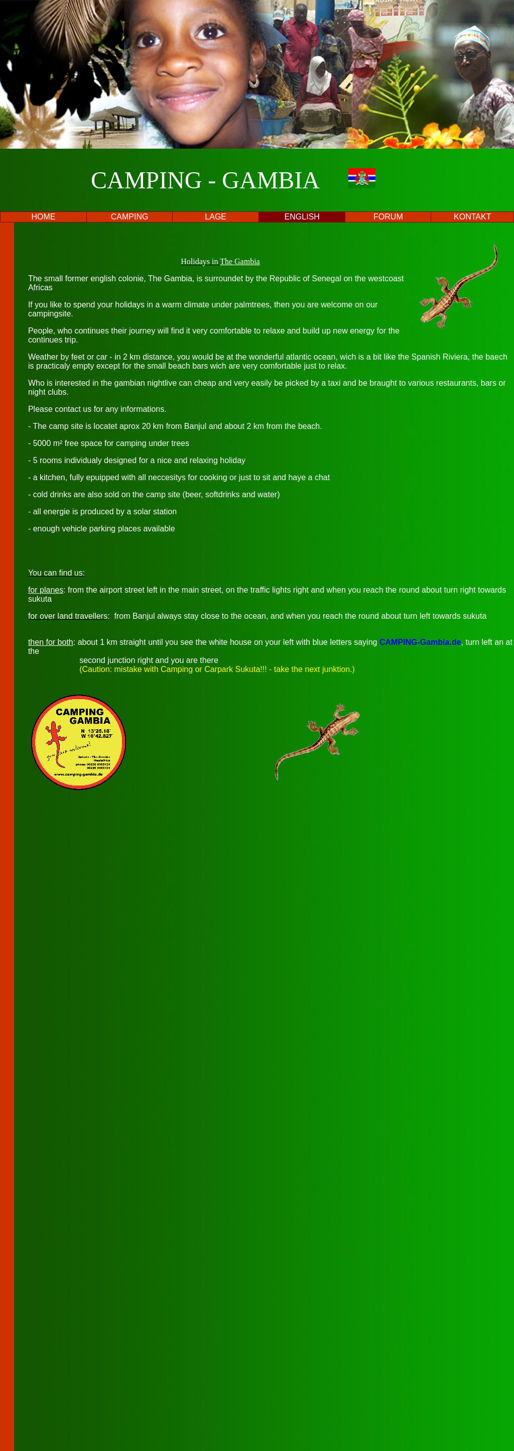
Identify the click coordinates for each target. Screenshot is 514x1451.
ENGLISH (302, 216)
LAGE (215, 216)
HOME (43, 216)
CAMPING (130, 216)
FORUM (388, 216)
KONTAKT (472, 216)
